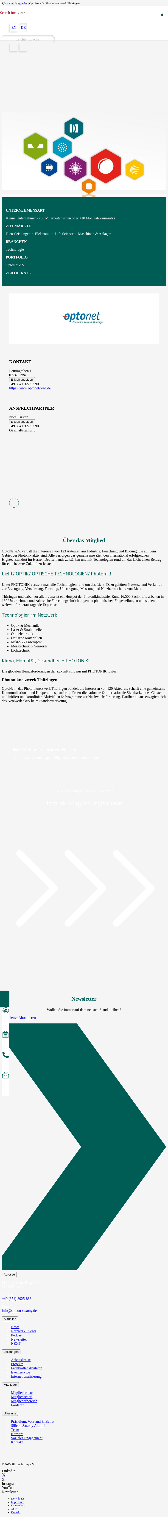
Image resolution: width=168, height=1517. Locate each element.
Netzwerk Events (23, 1331)
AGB (14, 1509)
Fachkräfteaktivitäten (26, 1368)
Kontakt (17, 1442)
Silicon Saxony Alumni (28, 1426)
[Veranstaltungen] (5, 1035)
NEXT (16, 1343)
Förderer (17, 1405)
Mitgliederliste (22, 1393)
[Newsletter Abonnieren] (84, 1147)
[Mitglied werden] (5, 1011)
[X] (4, 1475)
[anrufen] (5, 1055)
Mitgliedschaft (21, 1397)
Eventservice (20, 1372)
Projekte (17, 1364)
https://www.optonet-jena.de (30, 388)
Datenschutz (18, 1505)
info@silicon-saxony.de (19, 1311)
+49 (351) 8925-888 (16, 1299)
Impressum (17, 1502)
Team (15, 1430)
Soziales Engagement (26, 1438)
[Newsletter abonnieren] (5, 1076)
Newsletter (19, 1339)
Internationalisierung (26, 1376)
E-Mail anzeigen (22, 379)
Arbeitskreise (21, 1360)
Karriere (17, 1434)
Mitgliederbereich (24, 1401)
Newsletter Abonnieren (19, 1018)
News (15, 1327)
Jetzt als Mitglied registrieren (84, 803)
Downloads (17, 1498)
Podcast (16, 1335)
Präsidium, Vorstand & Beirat (32, 1421)
